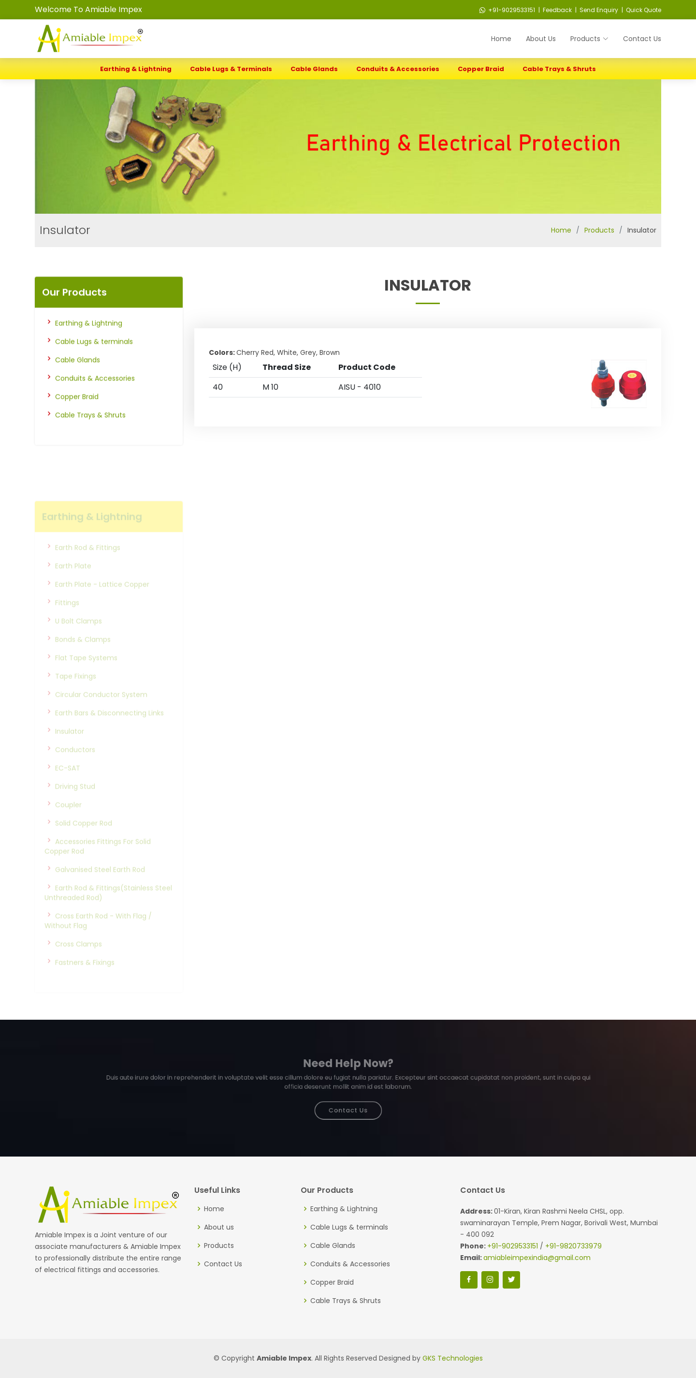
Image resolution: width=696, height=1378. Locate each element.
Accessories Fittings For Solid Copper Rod (97, 861)
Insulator (69, 746)
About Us (541, 39)
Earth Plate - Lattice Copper (102, 599)
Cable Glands (314, 68)
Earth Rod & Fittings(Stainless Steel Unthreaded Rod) (108, 907)
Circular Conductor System (101, 709)
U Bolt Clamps (78, 636)
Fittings (67, 617)
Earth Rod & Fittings (87, 562)
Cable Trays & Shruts (559, 68)
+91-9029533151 (507, 10)
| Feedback (554, 10)
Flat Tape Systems (86, 672)
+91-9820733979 (573, 1246)
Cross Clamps (78, 959)
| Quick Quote (640, 10)
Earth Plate (73, 581)
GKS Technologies (452, 1358)
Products (599, 230)
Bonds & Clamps (83, 654)
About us (219, 1227)
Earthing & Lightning (136, 68)
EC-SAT (67, 783)
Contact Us (642, 39)
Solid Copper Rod (83, 838)
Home (501, 39)
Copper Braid (481, 68)
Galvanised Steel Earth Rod (100, 884)
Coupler (68, 819)
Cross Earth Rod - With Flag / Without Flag (98, 935)
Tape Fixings (75, 691)
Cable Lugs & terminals (231, 68)
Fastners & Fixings (85, 977)
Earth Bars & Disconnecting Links (109, 728)
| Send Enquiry (596, 10)
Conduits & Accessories (397, 68)
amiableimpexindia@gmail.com (537, 1257)
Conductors (75, 764)
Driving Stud (75, 801)
